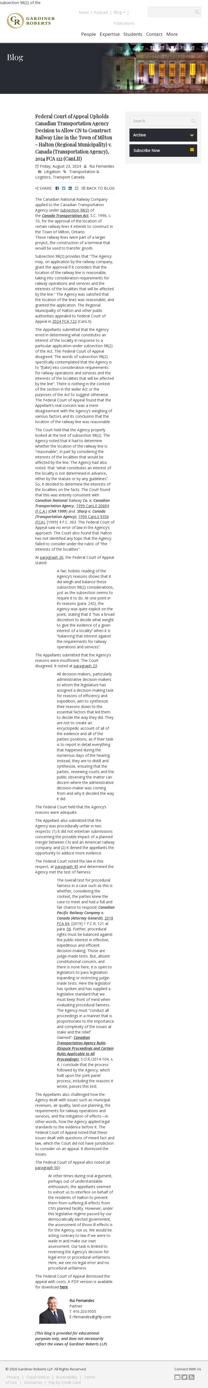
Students (132, 34)
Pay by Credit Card (64, 1382)
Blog (119, 12)
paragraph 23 (85, 665)
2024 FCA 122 (64, 321)
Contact (154, 34)
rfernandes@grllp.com (92, 1316)
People (88, 34)
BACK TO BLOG (98, 188)
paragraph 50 (46, 1167)
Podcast (101, 12)
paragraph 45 (66, 866)
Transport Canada (68, 177)
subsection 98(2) (74, 210)
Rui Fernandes (101, 166)
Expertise (110, 34)
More (172, 34)
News (84, 12)
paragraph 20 (51, 557)
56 (69, 928)
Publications (124, 23)
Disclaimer (33, 1382)
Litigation (52, 171)
